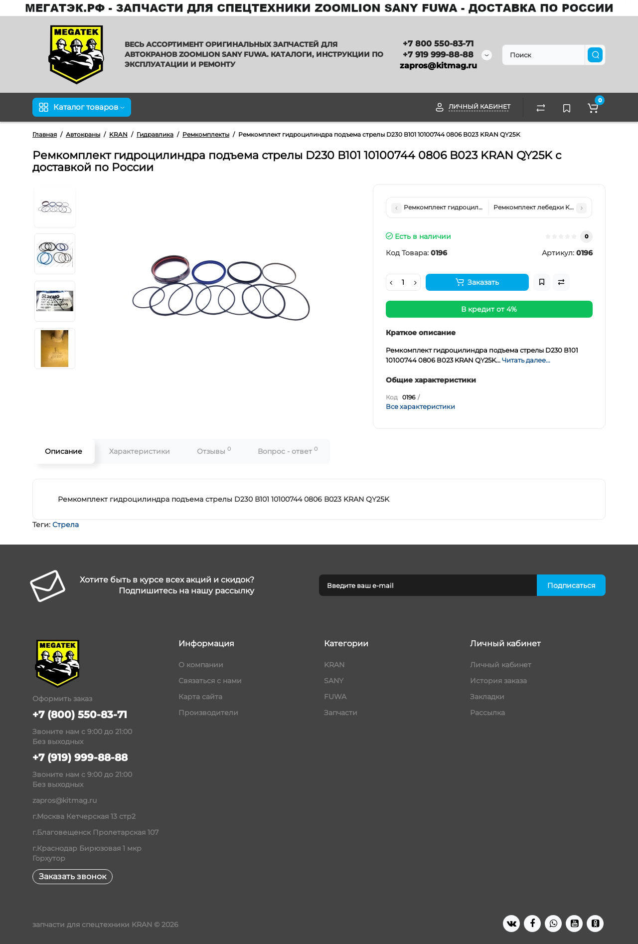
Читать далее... (526, 360)
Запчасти (340, 712)
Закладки (487, 696)
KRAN (334, 664)
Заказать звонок (72, 876)
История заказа (498, 680)
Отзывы (214, 450)
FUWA (335, 696)
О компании (200, 664)
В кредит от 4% (489, 309)
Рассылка (487, 712)
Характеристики (139, 451)
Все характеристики (420, 406)
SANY (333, 680)
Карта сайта (200, 696)
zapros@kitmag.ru (438, 65)
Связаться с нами (210, 680)
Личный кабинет (500, 664)
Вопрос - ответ (288, 450)
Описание (63, 451)
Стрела (65, 524)
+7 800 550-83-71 (438, 43)
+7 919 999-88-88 (438, 54)
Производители (208, 712)
